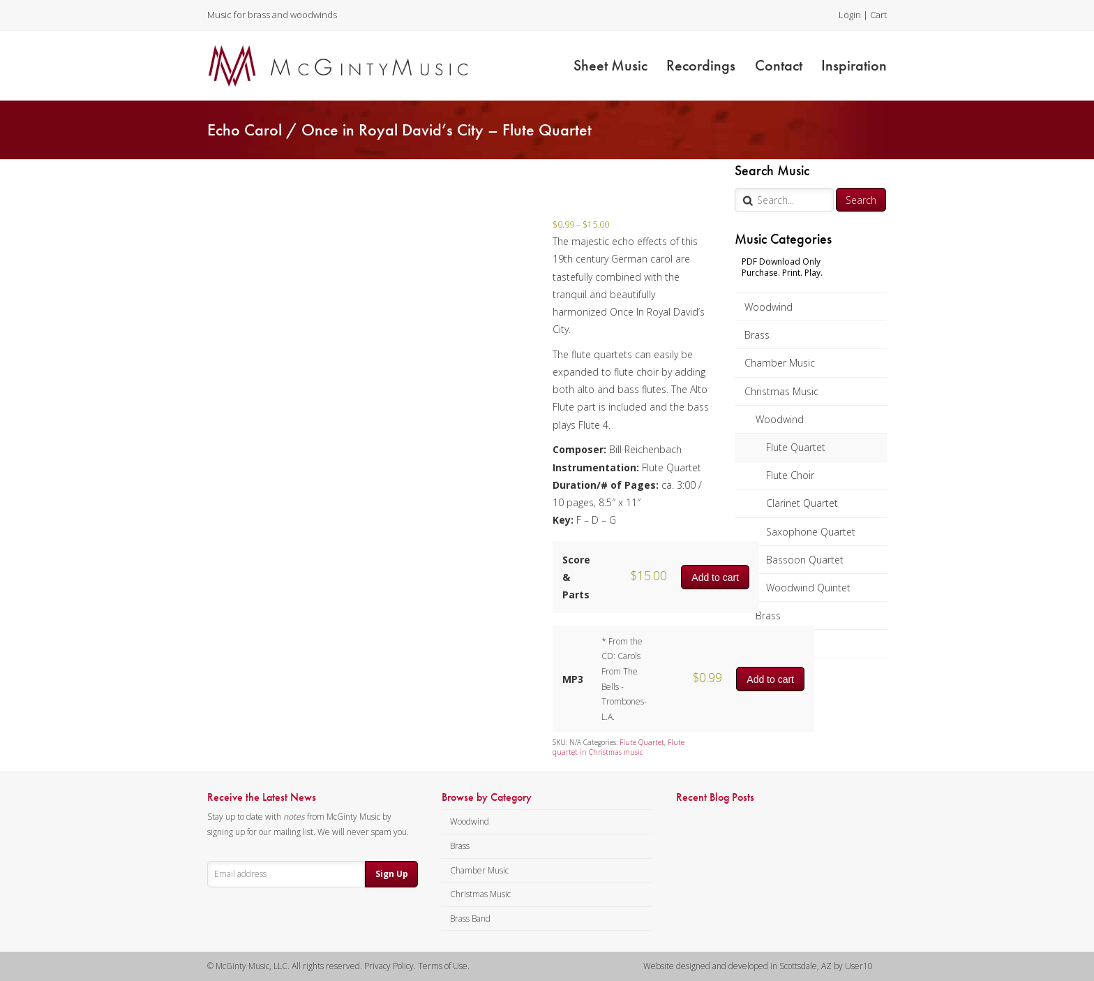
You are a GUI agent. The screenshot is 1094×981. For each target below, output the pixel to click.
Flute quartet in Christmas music (618, 747)
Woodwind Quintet (808, 587)
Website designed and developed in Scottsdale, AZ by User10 (758, 966)
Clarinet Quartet (802, 503)
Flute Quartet (795, 447)
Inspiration (854, 65)
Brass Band (470, 918)
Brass (757, 334)
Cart (878, 14)
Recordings (700, 65)
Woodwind (768, 307)
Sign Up (391, 874)
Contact (778, 65)
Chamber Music (779, 362)
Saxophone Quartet (810, 531)
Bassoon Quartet (805, 559)
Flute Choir (790, 475)
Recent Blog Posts (715, 797)
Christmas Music (781, 391)
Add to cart (715, 577)
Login (850, 14)
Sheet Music (610, 65)
